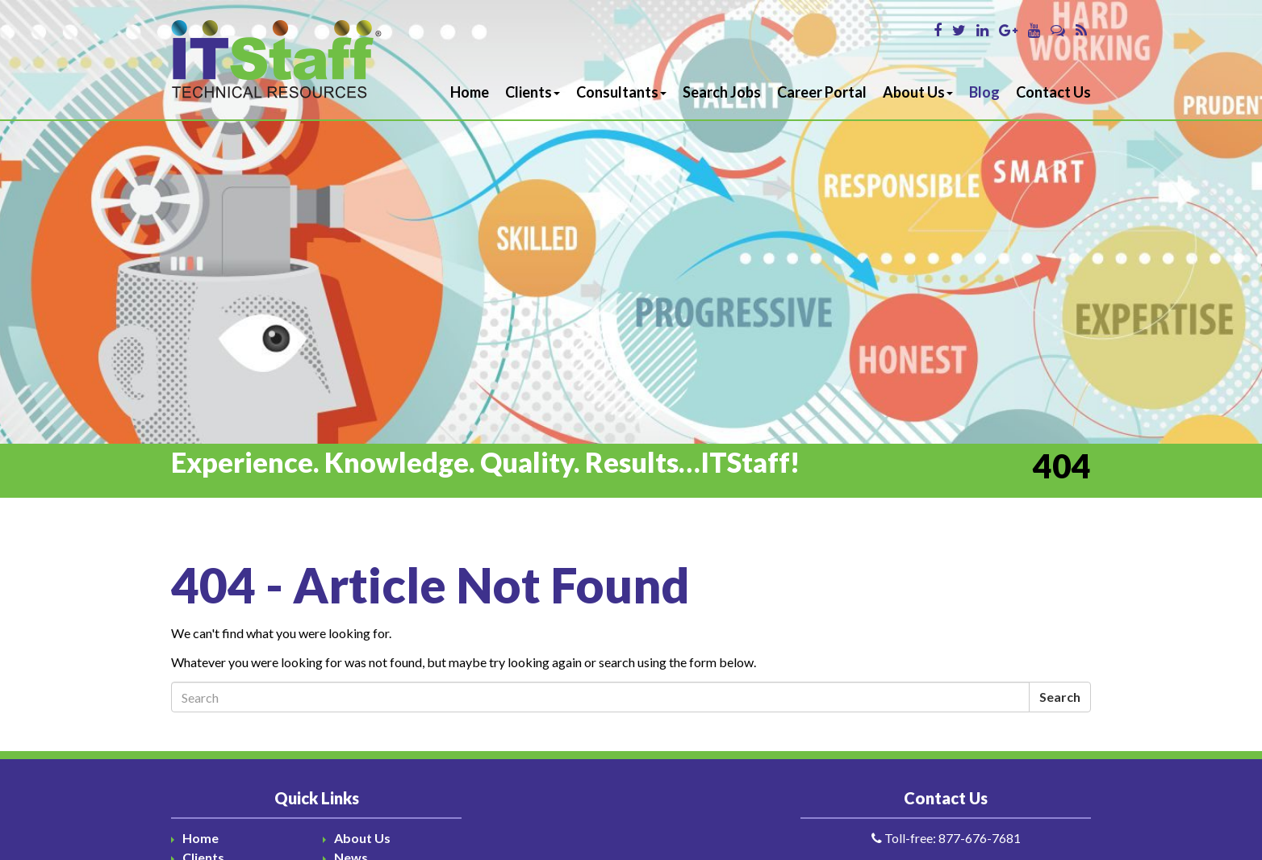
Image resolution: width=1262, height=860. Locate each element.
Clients (532, 92)
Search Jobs (722, 92)
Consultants (621, 92)
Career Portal (822, 92)
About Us (918, 92)
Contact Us (1053, 92)
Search (1059, 696)
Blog (984, 92)
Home (469, 92)
